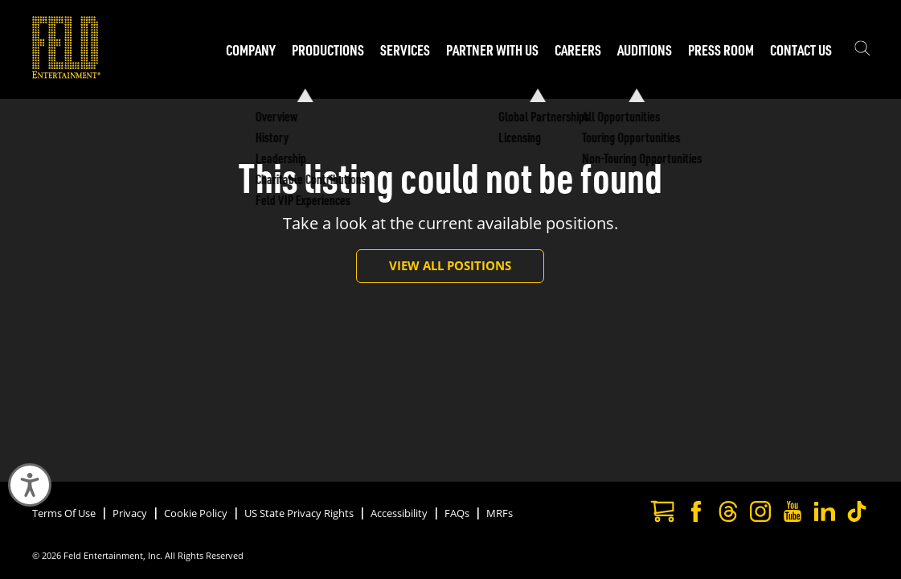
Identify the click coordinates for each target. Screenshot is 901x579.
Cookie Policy (195, 513)
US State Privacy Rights (299, 513)
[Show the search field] (862, 50)
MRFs (499, 513)
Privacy (130, 513)
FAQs (456, 513)
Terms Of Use (64, 513)
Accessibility (399, 513)
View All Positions (450, 265)
